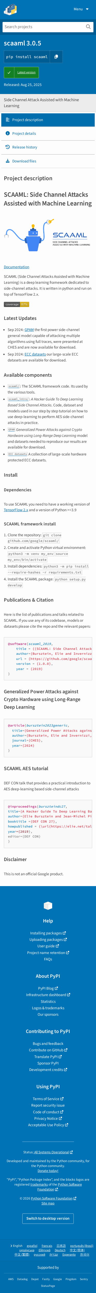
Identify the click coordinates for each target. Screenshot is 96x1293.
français (47, 1246)
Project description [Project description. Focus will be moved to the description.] (24, 120)
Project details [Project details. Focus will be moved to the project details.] (20, 133)
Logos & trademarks (48, 1008)
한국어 (84, 1254)
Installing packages (46, 933)
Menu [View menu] (82, 9)
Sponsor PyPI (48, 1063)
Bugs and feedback (48, 1043)
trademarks (39, 1184)
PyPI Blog (46, 988)
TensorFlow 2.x (16, 510)
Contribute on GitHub (46, 1050)
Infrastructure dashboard (46, 995)
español (32, 1246)
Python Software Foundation (51, 1198)
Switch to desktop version (48, 1218)
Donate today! (48, 1170)
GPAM (29, 330)
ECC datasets (35, 354)
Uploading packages (46, 939)
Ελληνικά (44, 1250)
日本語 (61, 1246)
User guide (46, 946)
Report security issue (48, 1105)
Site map (48, 1203)
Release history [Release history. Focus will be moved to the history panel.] (21, 147)
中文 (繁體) (22, 1254)
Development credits (46, 1070)
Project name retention (46, 953)
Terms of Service (46, 1099)
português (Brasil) (81, 1246)
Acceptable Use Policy (46, 1125)
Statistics (48, 1001)
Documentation (16, 267)
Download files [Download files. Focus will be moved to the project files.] (20, 161)
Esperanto (69, 1254)
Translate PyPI (46, 1057)
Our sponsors (48, 1014)
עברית (54, 1254)
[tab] (48, 120)
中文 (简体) (77, 1250)
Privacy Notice (46, 1118)
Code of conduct (46, 1112)
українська (26, 1250)
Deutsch (60, 1250)
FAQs (48, 959)
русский (39, 1254)
